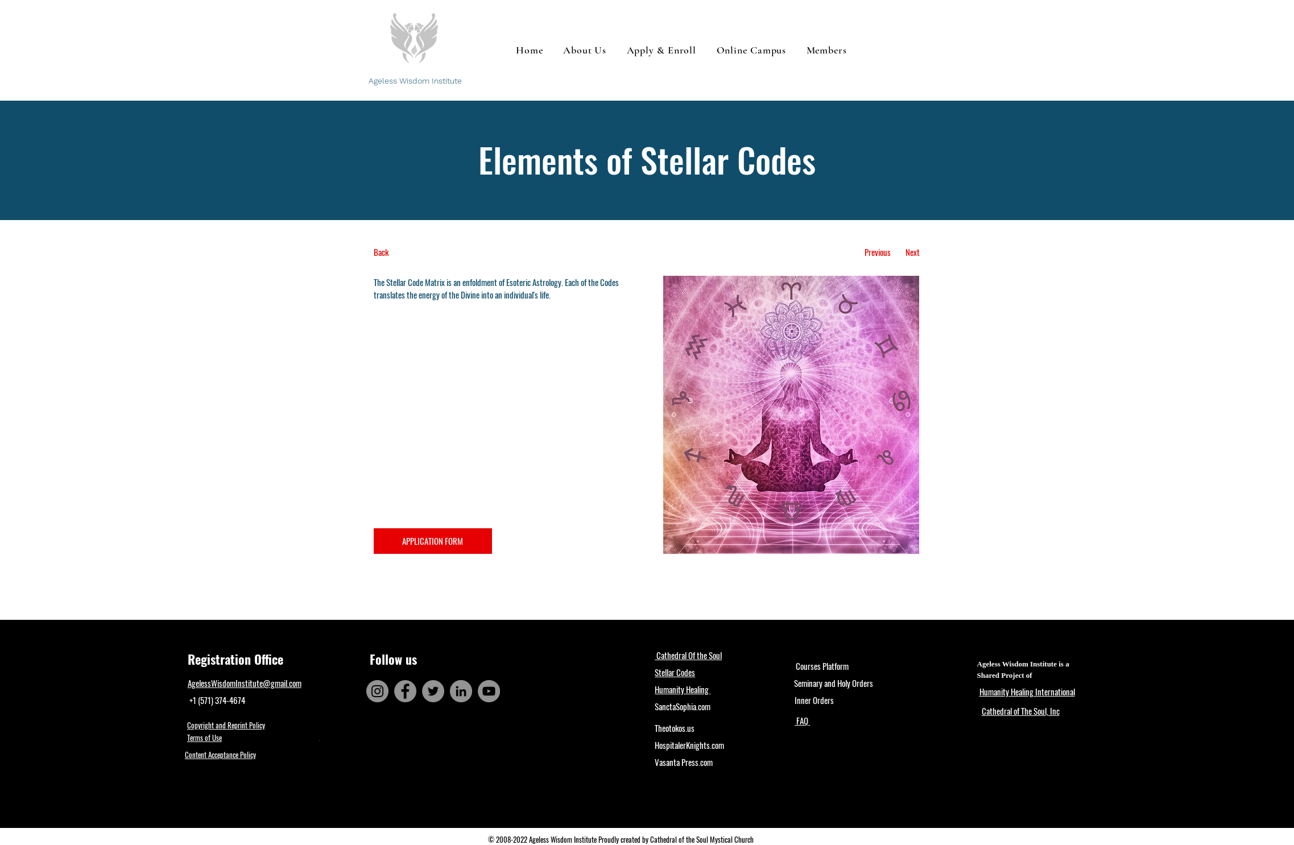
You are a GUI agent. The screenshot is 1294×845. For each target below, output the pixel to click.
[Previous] (878, 252)
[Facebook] (405, 691)
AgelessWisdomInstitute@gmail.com (244, 683)
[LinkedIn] (461, 691)
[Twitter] (433, 691)
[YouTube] (489, 691)
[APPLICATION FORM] (433, 541)
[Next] (912, 252)
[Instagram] (377, 691)
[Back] (416, 252)
